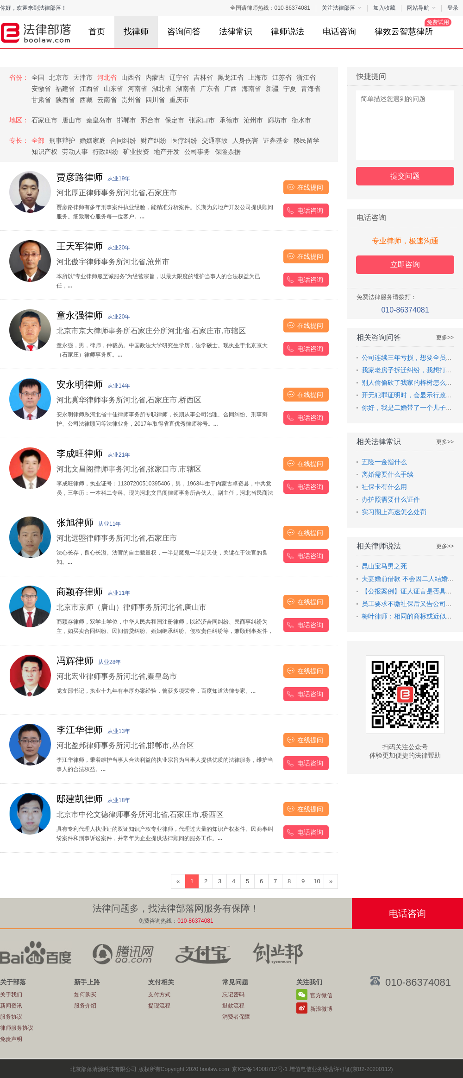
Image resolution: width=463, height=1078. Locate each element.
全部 (37, 140)
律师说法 (287, 31)
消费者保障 (236, 1017)
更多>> (445, 337)
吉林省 (203, 77)
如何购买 (85, 994)
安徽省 (41, 88)
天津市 (83, 77)
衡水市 (301, 120)
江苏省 (282, 77)
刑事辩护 (62, 140)
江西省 (89, 88)
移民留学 (306, 140)
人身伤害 (245, 140)
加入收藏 (384, 8)
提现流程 (159, 1005)
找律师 (136, 31)
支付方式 (159, 994)
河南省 (137, 88)
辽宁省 (179, 77)
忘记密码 (233, 994)
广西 (230, 88)
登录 (452, 8)
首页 (96, 31)
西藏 (86, 99)
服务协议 (11, 1017)
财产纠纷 (154, 140)
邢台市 (150, 120)
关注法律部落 (342, 8)
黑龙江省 (231, 77)
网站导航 (421, 8)
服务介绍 (85, 1005)
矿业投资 (136, 151)
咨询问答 (183, 31)
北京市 (59, 77)
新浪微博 (321, 1009)
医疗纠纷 (184, 140)
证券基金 (276, 140)
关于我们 (11, 994)
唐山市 (71, 120)
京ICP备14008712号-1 (260, 1069)
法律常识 (235, 31)
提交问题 (405, 176)
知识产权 (44, 151)
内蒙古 (155, 77)
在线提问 (310, 187)
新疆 (272, 88)
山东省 (113, 88)
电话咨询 (339, 31)
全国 (37, 77)
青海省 (310, 88)
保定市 (174, 120)
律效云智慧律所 (408, 27)
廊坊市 (277, 120)
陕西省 (65, 99)
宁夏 (289, 88)
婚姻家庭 (93, 140)
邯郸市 (126, 120)
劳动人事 (75, 151)
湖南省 (185, 88)
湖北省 (161, 88)
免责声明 (11, 1039)
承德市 (229, 120)
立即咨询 (405, 264)
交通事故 (215, 140)
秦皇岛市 (99, 120)
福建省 (65, 88)
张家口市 (202, 120)
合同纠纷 (123, 140)
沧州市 (253, 120)
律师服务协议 (16, 1028)
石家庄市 (44, 120)
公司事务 (197, 151)
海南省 (251, 88)
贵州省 (131, 99)
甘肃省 (41, 99)
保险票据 (228, 151)
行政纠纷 (106, 151)
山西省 (131, 77)
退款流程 (233, 1005)
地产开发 (167, 151)
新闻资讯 (11, 1005)
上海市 (258, 77)
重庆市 (179, 99)
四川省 (155, 99)
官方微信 (321, 995)
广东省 (209, 88)
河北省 (107, 77)
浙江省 (306, 77)
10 (316, 881)
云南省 (107, 99)
